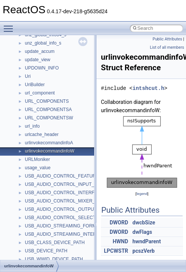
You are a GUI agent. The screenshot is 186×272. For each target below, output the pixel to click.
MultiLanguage (40, 158)
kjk (27, 74)
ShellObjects (37, 249)
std (28, 257)
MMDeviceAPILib (42, 91)
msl (28, 124)
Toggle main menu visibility (10, 25)
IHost (30, 50)
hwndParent (147, 241)
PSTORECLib (39, 199)
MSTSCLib (36, 133)
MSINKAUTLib (39, 116)
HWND (120, 241)
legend (141, 194)
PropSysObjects (41, 182)
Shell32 (32, 241)
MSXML (33, 141)
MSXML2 (34, 149)
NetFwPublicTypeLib (45, 174)
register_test (37, 216)
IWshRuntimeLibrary (45, 58)
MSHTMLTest (38, 108)
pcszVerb (144, 251)
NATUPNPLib (38, 166)
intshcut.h (148, 88)
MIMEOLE (35, 83)
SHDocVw (35, 232)
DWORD (119, 222)
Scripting (34, 224)
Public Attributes (167, 39)
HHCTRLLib (37, 41)
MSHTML (34, 99)
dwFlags (142, 232)
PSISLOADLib (39, 191)
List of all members (167, 47)
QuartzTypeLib (39, 207)
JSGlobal (34, 66)
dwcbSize (144, 222)
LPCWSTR (116, 251)
